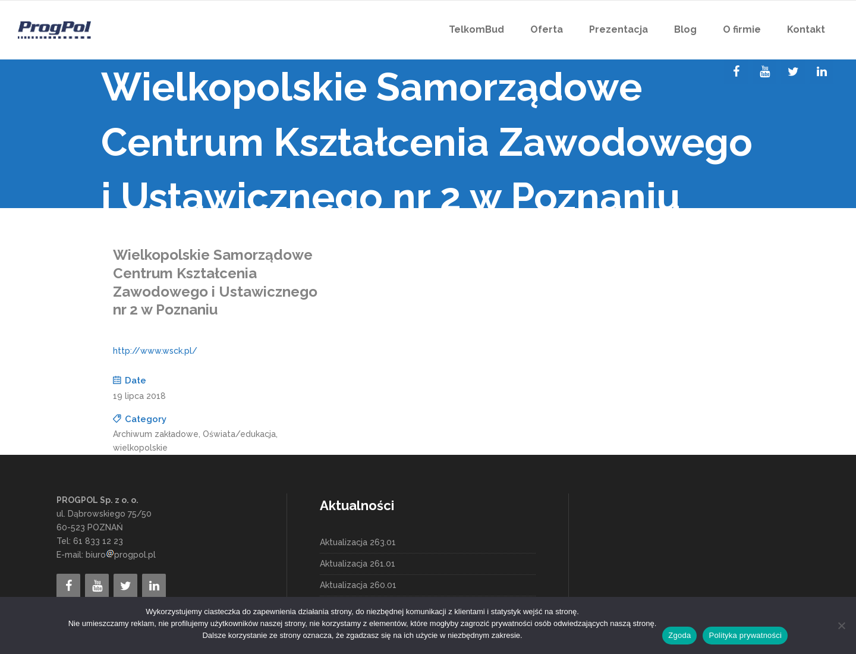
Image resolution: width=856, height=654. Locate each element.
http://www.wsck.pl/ (155, 351)
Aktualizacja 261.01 (357, 563)
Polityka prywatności (745, 635)
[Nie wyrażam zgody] (841, 625)
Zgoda (679, 635)
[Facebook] (736, 71)
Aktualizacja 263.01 (358, 542)
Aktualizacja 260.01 (358, 585)
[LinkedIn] (821, 71)
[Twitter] (793, 71)
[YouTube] (764, 71)
